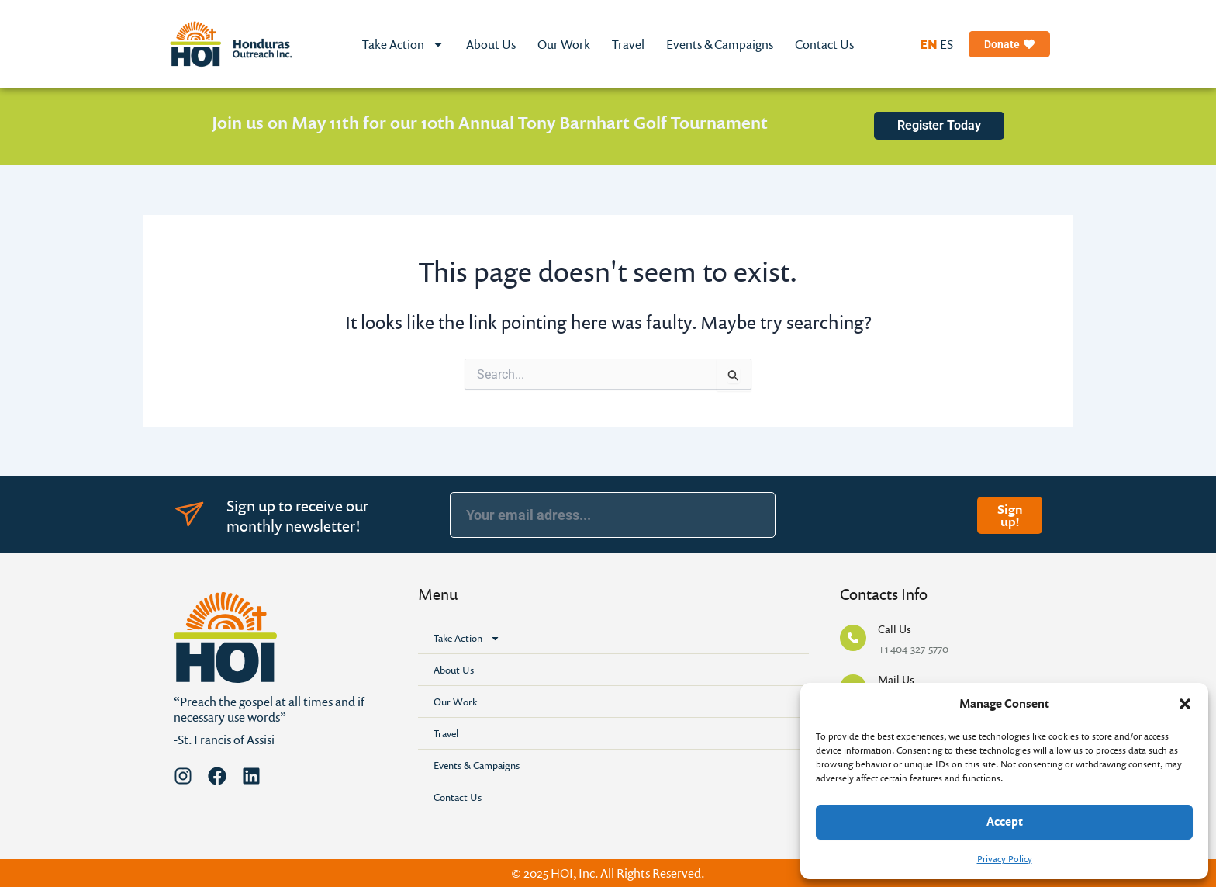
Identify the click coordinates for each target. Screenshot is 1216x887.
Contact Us (824, 44)
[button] (1185, 704)
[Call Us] (853, 638)
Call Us (894, 629)
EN (929, 44)
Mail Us (896, 679)
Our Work (563, 44)
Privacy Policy (1004, 858)
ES (946, 44)
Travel (628, 44)
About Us (491, 44)
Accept (1004, 821)
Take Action (403, 44)
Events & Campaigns (719, 44)
